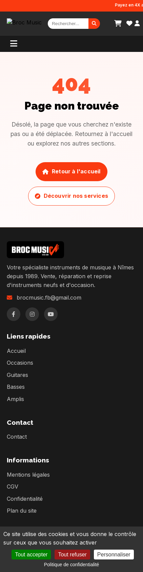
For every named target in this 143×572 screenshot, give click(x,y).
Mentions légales (28, 474)
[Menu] (14, 44)
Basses (16, 386)
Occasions (20, 362)
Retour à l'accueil (71, 171)
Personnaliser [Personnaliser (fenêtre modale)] (113, 554)
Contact (17, 436)
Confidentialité (25, 498)
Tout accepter (31, 554)
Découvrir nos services (71, 195)
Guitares (17, 374)
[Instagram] (32, 314)
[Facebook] (13, 314)
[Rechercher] (68, 23)
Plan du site (22, 510)
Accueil (16, 350)
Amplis (15, 399)
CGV (12, 486)
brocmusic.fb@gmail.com (49, 297)
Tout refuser (72, 554)
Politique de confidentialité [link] (71, 564)
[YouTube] (51, 314)
